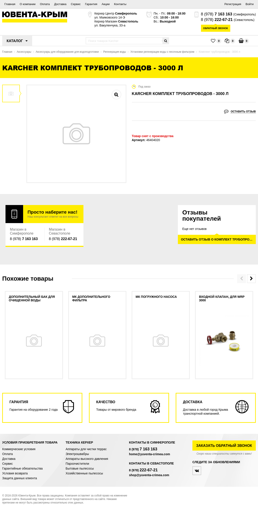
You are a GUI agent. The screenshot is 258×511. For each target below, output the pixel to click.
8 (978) (216, 14)
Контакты (120, 4)
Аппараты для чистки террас (86, 449)
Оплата (45, 4)
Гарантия (91, 4)
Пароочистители (77, 463)
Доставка (60, 4)
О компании (27, 4)
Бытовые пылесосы (80, 468)
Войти (250, 4)
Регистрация (233, 4)
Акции (106, 4)
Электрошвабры (77, 454)
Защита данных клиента (19, 478)
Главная (9, 4)
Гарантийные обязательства (22, 468)
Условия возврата (15, 473)
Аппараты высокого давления (87, 459)
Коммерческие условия (18, 449)
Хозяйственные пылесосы (84, 473)
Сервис (76, 4)
